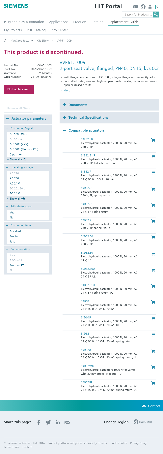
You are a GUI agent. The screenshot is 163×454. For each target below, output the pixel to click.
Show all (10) (18, 159)
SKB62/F (86, 171)
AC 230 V (15, 178)
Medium (15, 236)
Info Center (59, 30)
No (12, 217)
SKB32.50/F (88, 139)
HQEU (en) (145, 421)
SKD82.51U (88, 285)
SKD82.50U (88, 268)
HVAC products (20, 40)
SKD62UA (87, 382)
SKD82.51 (87, 204)
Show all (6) (17, 198)
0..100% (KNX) (19, 144)
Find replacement (18, 89)
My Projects (13, 30)
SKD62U (86, 349)
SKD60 (85, 301)
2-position (16, 154)
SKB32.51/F (88, 155)
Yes (12, 212)
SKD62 (85, 333)
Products (80, 22)
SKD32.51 (87, 187)
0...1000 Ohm (18, 134)
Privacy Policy (138, 443)
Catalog (97, 22)
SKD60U (86, 317)
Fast (12, 241)
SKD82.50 (87, 252)
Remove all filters (18, 108)
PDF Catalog (36, 30)
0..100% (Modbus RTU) (24, 149)
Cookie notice (119, 443)
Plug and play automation (24, 22)
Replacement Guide (123, 22)
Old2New (43, 40)
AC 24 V (15, 183)
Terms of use (11, 447)
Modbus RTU (17, 265)
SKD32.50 (87, 236)
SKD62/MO (87, 366)
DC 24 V (15, 193)
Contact (154, 406)
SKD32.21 (87, 220)
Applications (58, 22)
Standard (15, 231)
